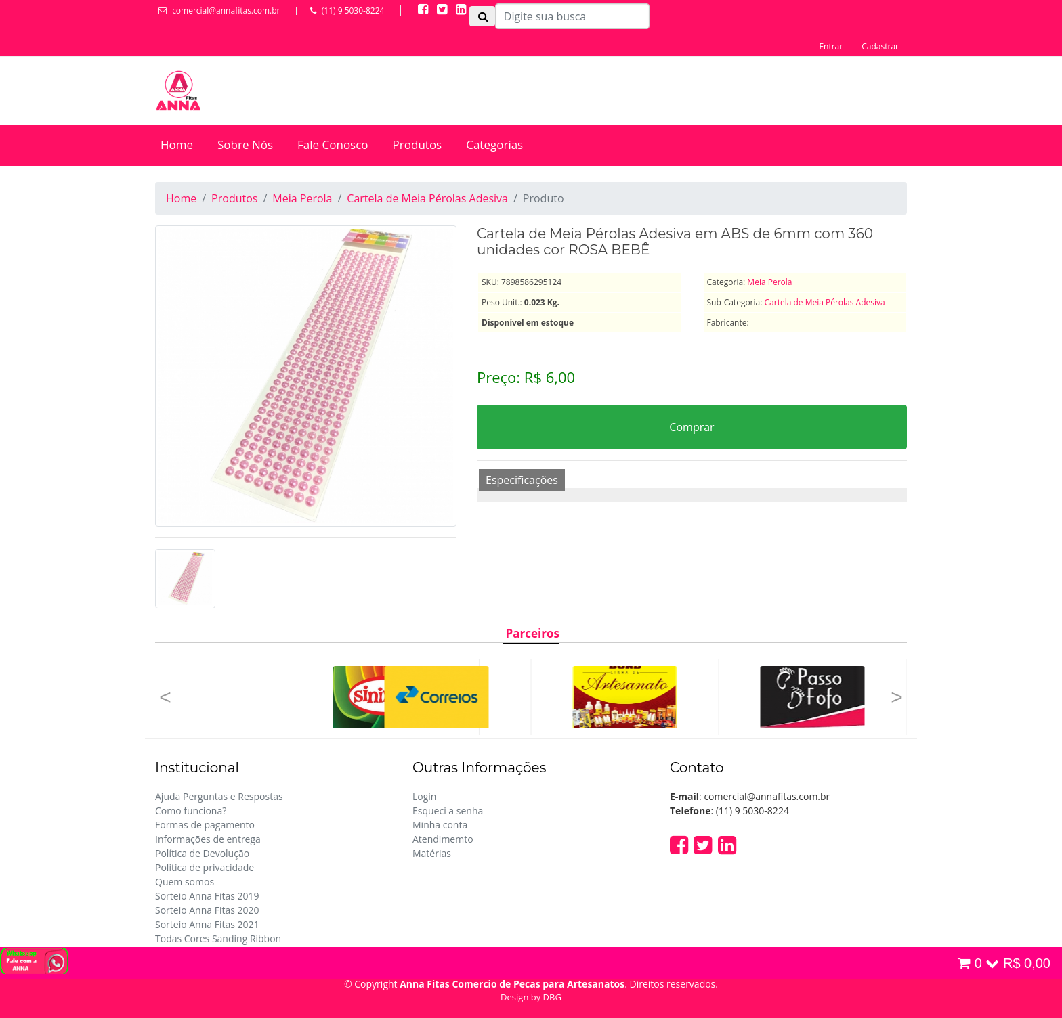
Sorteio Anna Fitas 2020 (207, 910)
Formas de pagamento (205, 824)
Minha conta (439, 824)
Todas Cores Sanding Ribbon (218, 938)
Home (177, 144)
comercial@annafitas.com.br (226, 10)
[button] (165, 697)
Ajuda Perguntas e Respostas (219, 796)
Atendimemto (442, 839)
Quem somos (184, 881)
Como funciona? (190, 810)
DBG (552, 997)
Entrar (831, 46)
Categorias (494, 144)
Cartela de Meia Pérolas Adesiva (427, 198)
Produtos (417, 144)
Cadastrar (880, 46)
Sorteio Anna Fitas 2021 (207, 924)
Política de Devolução (202, 853)
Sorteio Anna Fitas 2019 (207, 895)
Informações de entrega (208, 839)
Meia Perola (302, 198)
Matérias (431, 853)
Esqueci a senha (447, 810)
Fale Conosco (332, 144)
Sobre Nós (245, 144)
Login (424, 796)
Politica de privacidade (204, 867)
